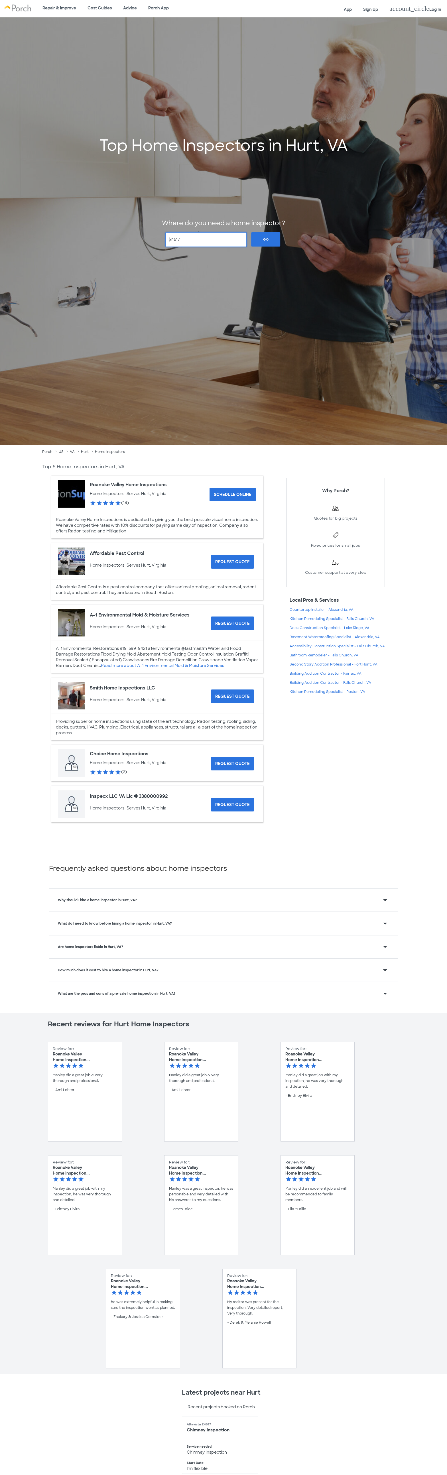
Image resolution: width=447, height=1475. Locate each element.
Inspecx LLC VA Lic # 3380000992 (129, 796)
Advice (130, 8)
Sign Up (370, 9)
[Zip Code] (206, 239)
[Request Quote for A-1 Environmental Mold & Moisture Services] (232, 623)
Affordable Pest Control (117, 553)
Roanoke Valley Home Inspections (128, 485)
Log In (415, 8)
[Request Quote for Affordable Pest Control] (232, 562)
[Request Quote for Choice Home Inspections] (232, 763)
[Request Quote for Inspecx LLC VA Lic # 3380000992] (232, 804)
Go (266, 239)
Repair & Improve (59, 8)
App (348, 9)
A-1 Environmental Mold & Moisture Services (140, 615)
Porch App (158, 8)
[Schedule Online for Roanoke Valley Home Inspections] (233, 494)
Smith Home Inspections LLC (122, 688)
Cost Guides (100, 8)
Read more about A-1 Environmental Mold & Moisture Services (162, 665)
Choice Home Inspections (119, 754)
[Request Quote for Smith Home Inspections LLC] (232, 696)
